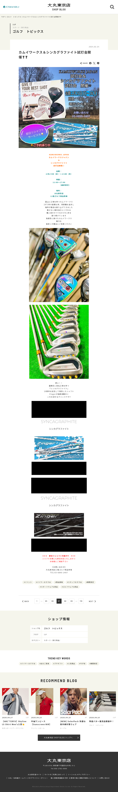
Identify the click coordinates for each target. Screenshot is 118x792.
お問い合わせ (104, 778)
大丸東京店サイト (35, 774)
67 (59, 601)
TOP (3, 17)
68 (65, 601)
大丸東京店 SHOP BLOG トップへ (61, 737)
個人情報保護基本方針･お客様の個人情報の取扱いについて (74, 778)
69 (72, 601)
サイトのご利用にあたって (54, 774)
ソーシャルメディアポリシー (79, 774)
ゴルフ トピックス (14, 17)
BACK (25, 601)
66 (53, 601)
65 (46, 601)
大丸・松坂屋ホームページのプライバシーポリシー (28, 778)
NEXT (92, 601)
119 (81, 601)
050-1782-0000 (60, 768)
